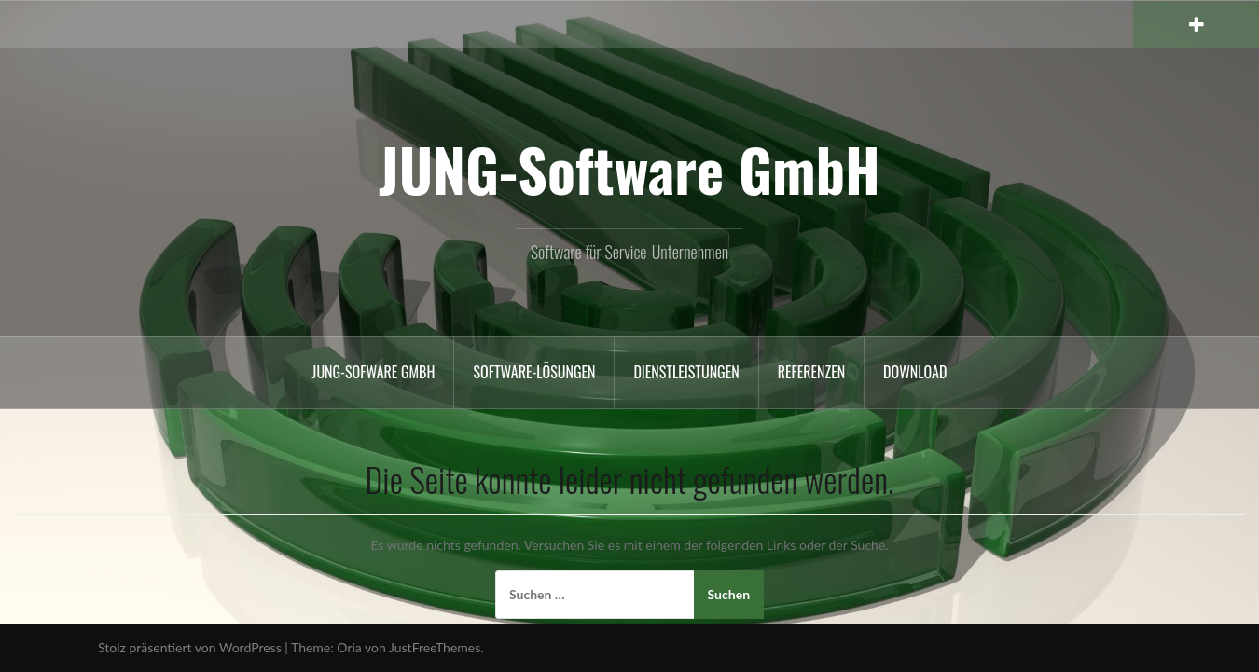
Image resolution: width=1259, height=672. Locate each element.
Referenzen (811, 372)
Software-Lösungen (534, 372)
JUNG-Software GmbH (629, 169)
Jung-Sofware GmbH (374, 372)
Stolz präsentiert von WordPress (190, 647)
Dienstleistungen (686, 372)
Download (915, 372)
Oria (349, 647)
